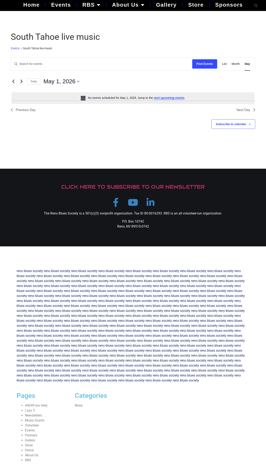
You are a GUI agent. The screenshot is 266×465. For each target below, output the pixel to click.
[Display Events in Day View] (247, 63)
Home (31, 4)
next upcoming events (169, 97)
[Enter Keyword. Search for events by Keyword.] (101, 63)
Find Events (204, 63)
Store (196, 4)
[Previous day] (13, 81)
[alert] (133, 98)
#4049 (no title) (36, 406)
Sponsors (229, 4)
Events (61, 4)
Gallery (166, 4)
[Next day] (21, 81)
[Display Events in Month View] (236, 63)
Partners (31, 435)
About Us (128, 4)
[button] (255, 5)
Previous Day (23, 110)
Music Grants (34, 421)
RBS (92, 4)
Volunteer (32, 425)
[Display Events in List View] (224, 63)
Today (33, 81)
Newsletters (33, 416)
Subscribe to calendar (231, 124)
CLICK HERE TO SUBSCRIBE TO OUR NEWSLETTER (133, 187)
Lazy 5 (30, 411)
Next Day (245, 110)
